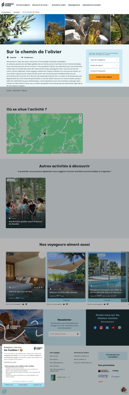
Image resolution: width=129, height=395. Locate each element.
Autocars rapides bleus (82, 363)
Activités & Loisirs (59, 5)
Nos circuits (54, 356)
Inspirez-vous (61, 377)
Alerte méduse (79, 359)
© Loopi (80, 152)
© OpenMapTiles (56, 152)
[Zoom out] (80, 118)
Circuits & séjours (23, 5)
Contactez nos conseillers (113, 356)
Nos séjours (54, 359)
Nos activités (54, 366)
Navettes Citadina (80, 356)
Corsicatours (6, 12)
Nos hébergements (56, 363)
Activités (17, 12)
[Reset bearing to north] (80, 122)
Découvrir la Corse (39, 5)
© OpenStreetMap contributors (69, 152)
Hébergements (74, 5)
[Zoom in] (80, 115)
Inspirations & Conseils (91, 5)
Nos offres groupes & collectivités (57, 370)
